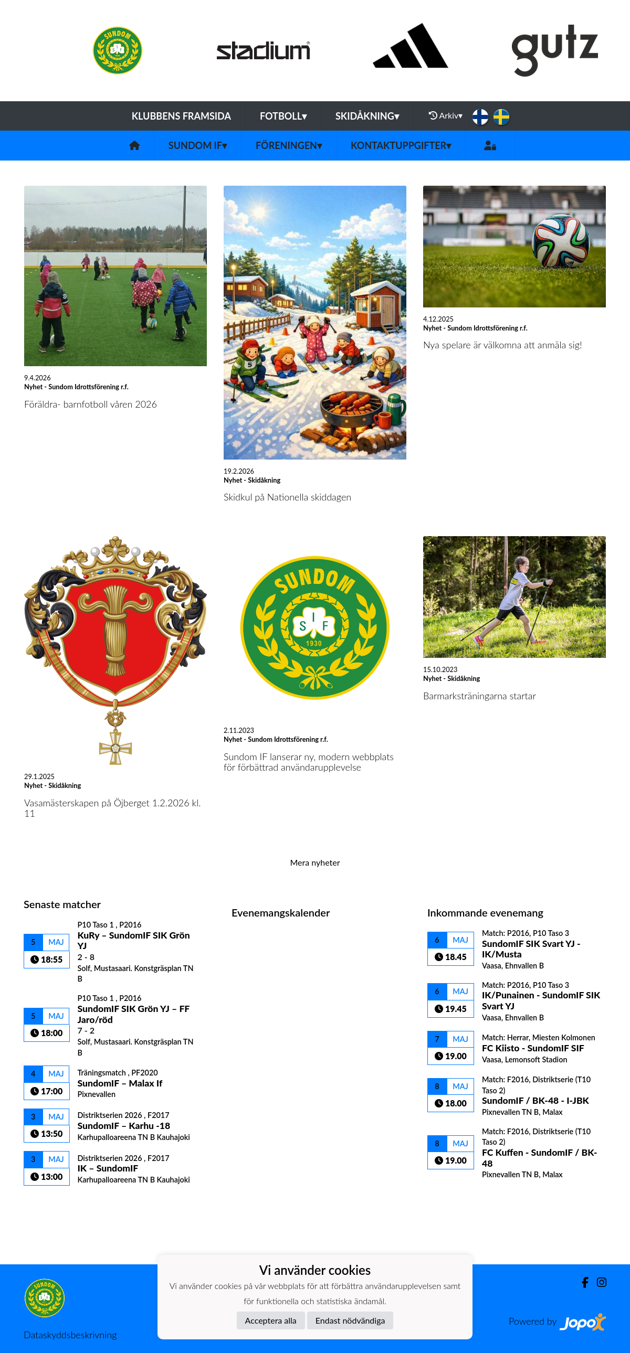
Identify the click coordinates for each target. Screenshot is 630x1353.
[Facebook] (581, 1282)
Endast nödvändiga (350, 1320)
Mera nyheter (315, 862)
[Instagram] (597, 1282)
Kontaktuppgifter (401, 145)
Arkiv (446, 115)
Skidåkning (367, 116)
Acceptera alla (271, 1320)
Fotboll (283, 116)
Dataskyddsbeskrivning (70, 1334)
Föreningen (289, 145)
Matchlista (49, 1204)
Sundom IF (198, 145)
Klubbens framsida (181, 116)
